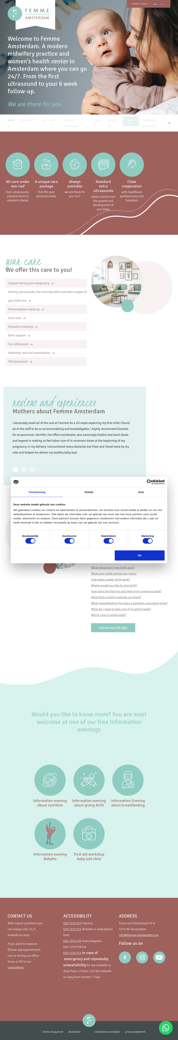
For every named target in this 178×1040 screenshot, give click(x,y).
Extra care (16, 318)
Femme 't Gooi (139, 3)
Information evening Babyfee (50, 856)
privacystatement (144, 1032)
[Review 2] (32, 469)
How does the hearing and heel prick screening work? (126, 591)
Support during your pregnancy (31, 283)
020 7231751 (72, 929)
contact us (112, 123)
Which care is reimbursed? (108, 615)
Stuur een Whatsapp (166, 1028)
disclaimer (72, 1032)
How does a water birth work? (110, 579)
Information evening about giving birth (89, 802)
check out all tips (113, 627)
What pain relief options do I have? (114, 574)
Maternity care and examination (31, 353)
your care (48, 120)
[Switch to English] (162, 3)
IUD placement (20, 361)
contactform (16, 967)
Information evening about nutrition (50, 802)
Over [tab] (141, 492)
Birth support (19, 335)
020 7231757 (72, 923)
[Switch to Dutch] (155, 3)
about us (27, 120)
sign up (129, 121)
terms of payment (48, 1032)
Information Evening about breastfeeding (128, 802)
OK (140, 555)
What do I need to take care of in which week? (121, 609)
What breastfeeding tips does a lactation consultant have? (129, 603)
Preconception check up (26, 309)
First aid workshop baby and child (89, 856)
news (97, 123)
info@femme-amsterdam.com (139, 935)
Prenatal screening (22, 327)
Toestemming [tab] (36, 492)
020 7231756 (72, 941)
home (11, 123)
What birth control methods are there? (116, 597)
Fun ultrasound (20, 344)
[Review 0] (15, 469)
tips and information (71, 123)
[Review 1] (24, 469)
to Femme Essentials (149, 123)
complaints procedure (113, 1032)
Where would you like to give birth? (114, 585)
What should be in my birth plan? (113, 568)
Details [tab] (89, 492)
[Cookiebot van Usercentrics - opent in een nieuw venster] (149, 482)
